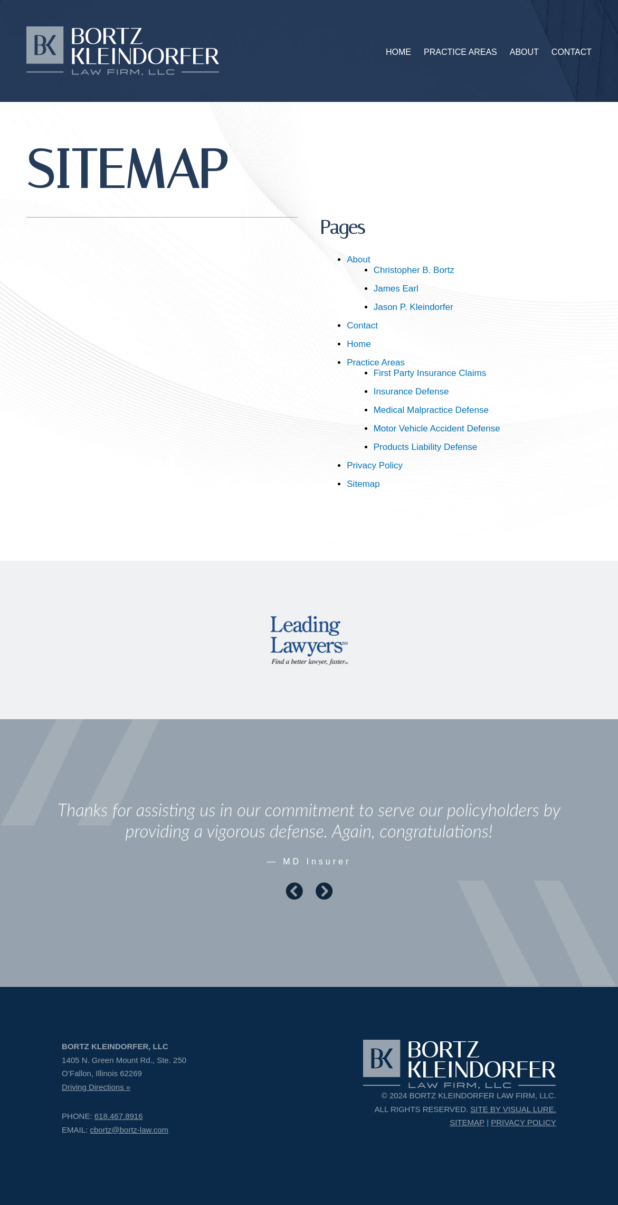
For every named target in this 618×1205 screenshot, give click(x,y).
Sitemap (363, 484)
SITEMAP (467, 1122)
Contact (362, 326)
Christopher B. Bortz (414, 270)
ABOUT (524, 52)
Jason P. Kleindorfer (413, 307)
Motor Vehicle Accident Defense (437, 428)
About (358, 260)
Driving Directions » (96, 1086)
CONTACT (572, 52)
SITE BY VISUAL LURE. (513, 1109)
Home (358, 344)
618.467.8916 (118, 1116)
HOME (398, 52)
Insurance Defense (411, 392)
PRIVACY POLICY (523, 1122)
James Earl (396, 289)
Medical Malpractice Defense (431, 410)
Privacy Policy (375, 465)
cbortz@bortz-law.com (129, 1129)
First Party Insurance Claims (430, 373)
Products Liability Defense (426, 447)
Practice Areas (376, 362)
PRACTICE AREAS (460, 52)
